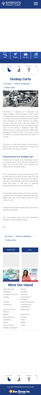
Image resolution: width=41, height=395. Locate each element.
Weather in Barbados (10, 328)
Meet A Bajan (25, 309)
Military (5, 314)
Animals (23, 289)
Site (5, 55)
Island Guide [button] (11, 250)
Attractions (29, 66)
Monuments (25, 314)
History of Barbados (27, 302)
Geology (6, 297)
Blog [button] (29, 250)
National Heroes (8, 317)
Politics (5, 322)
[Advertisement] (20, 30)
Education (24, 292)
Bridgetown (7, 292)
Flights (15, 55)
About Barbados (9, 289)
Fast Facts (24, 294)
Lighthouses (7, 304)
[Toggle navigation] (35, 3)
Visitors (19, 66)
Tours (36, 55)
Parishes (24, 317)
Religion (23, 322)
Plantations (7, 320)
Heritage (6, 302)
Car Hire (26, 55)
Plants (23, 320)
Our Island (9, 66)
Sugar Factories (8, 325)
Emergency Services (10, 294)
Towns (23, 325)
